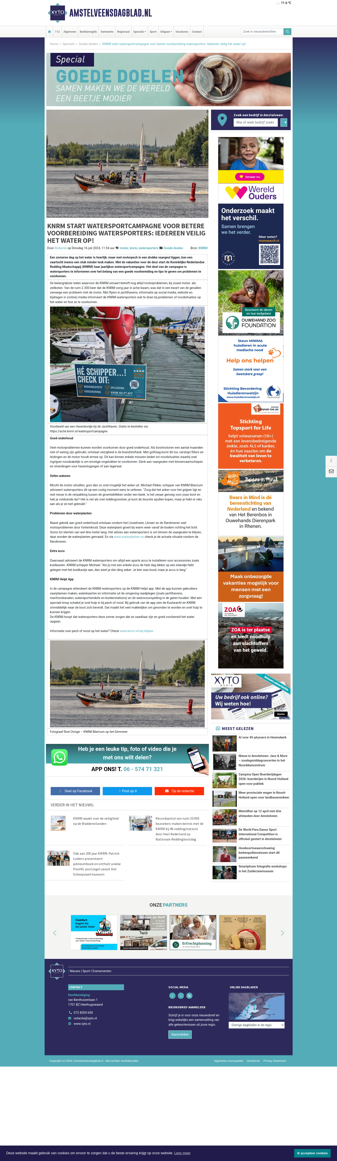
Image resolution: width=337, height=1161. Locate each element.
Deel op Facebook (75, 791)
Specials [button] (138, 31)
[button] (50, 933)
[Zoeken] (287, 31)
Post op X (127, 791)
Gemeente (107, 31)
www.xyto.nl (82, 1015)
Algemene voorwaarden (228, 1051)
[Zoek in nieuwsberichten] (262, 31)
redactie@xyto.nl (85, 1009)
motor (124, 248)
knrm (133, 248)
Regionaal (123, 31)
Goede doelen (88, 44)
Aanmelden (180, 1025)
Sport (153, 31)
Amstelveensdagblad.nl (110, 13)
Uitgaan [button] (165, 31)
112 (57, 31)
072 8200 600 (83, 1003)
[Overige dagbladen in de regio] (257, 994)
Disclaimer (253, 1051)
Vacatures (182, 31)
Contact (197, 31)
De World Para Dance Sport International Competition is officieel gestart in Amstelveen (260, 834)
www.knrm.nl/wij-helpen (136, 631)
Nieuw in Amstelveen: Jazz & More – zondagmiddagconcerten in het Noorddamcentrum (263, 760)
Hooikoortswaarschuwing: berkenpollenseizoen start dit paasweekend (259, 852)
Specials (68, 44)
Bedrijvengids (88, 31)
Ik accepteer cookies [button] (312, 1153)
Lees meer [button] (182, 1153)
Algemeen (70, 31)
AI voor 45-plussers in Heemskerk (263, 737)
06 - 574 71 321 (143, 769)
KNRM (203, 248)
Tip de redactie (179, 791)
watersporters (148, 248)
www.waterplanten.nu (129, 537)
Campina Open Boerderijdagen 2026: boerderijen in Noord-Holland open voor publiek (263, 779)
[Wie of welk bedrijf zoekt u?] (256, 122)
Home (54, 44)
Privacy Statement (274, 1051)
